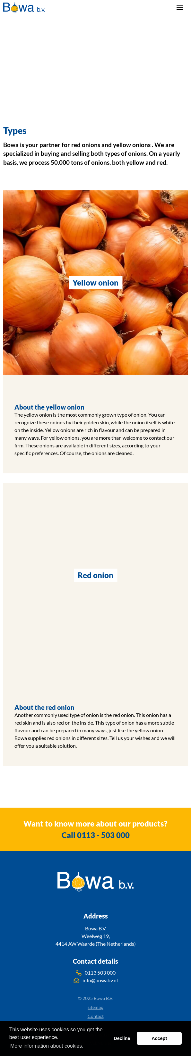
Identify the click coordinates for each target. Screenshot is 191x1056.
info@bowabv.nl (96, 980)
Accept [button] (159, 1038)
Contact (96, 1016)
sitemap (95, 1007)
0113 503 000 (96, 973)
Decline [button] (122, 1038)
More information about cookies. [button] (46, 1046)
